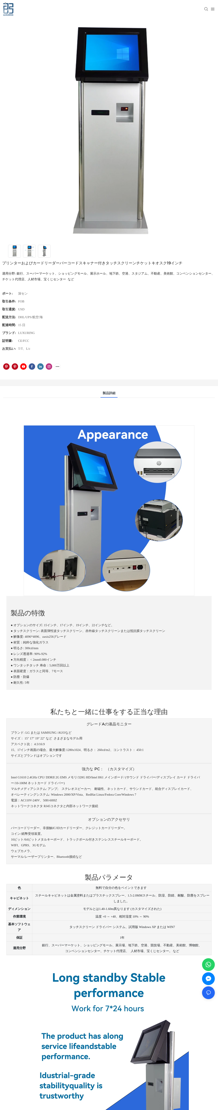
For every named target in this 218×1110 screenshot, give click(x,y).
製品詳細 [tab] (109, 393)
